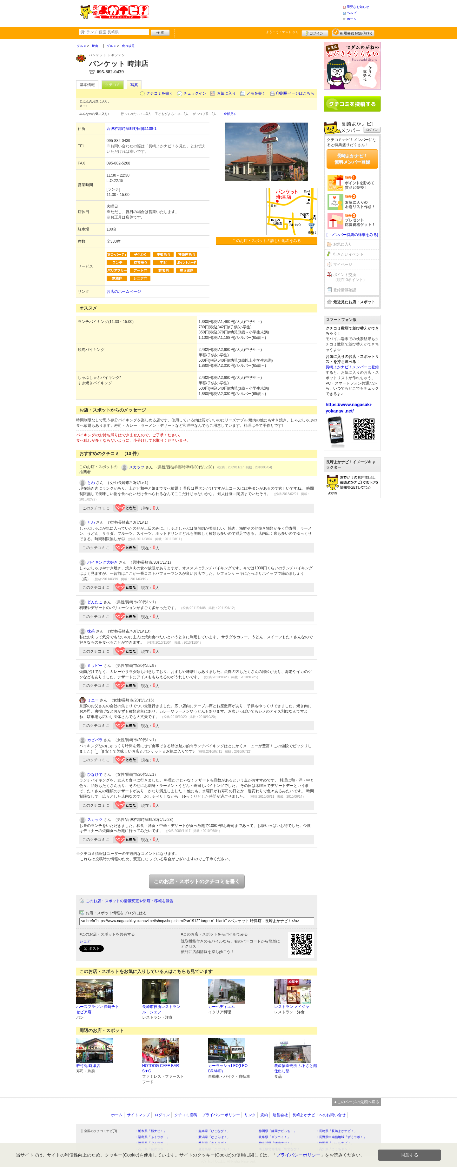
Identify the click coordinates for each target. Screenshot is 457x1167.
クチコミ (112, 85)
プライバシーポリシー (221, 1115)
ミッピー (95, 665)
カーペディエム (221, 1006)
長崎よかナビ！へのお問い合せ (319, 1115)
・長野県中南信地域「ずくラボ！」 (341, 1137)
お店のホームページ (124, 291)
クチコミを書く (159, 93)
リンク (250, 1115)
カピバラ (95, 740)
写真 (134, 85)
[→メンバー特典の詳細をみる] (352, 234)
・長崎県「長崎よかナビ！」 (336, 1131)
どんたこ (95, 602)
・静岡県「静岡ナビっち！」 (276, 1131)
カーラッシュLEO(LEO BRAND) (228, 1068)
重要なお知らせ (358, 7)
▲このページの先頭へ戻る (356, 1102)
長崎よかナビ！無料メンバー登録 (352, 158)
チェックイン (194, 93)
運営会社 (280, 1115)
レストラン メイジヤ (291, 1006)
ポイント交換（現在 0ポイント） (350, 277)
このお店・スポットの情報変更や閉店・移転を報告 (129, 901)
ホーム (351, 19)
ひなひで (95, 774)
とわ (91, 482)
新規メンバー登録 (353, 32)
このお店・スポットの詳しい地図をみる (266, 240)
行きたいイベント (348, 254)
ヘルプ (351, 13)
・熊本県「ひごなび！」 (212, 1131)
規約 (264, 1115)
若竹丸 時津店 (88, 1065)
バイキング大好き (102, 562)
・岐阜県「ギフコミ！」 (272, 1137)
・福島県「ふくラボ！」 (152, 1137)
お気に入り (226, 93)
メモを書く (256, 93)
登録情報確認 (344, 290)
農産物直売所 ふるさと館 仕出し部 (295, 1068)
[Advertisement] (245, 12)
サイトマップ (138, 1115)
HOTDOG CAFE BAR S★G (160, 1068)
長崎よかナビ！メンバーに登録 (352, 367)
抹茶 (91, 631)
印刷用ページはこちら (295, 93)
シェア (85, 941)
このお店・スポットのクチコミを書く (197, 881)
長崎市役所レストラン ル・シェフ (161, 1009)
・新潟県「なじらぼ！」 (212, 1137)
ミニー (93, 700)
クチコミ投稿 (185, 1115)
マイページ (342, 264)
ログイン (314, 32)
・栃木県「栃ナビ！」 (151, 1131)
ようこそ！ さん (282, 32)
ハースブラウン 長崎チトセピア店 (97, 1009)
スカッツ (136, 467)
